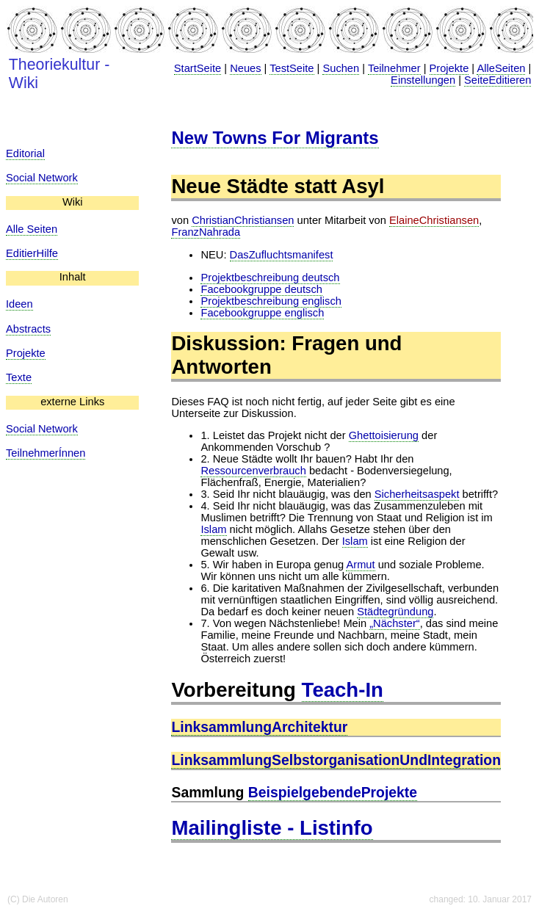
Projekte (449, 68)
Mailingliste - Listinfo (271, 827)
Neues (245, 68)
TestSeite (292, 68)
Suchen (340, 68)
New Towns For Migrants (274, 138)
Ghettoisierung (384, 435)
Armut (360, 564)
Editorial (25, 153)
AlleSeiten (501, 68)
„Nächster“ (394, 623)
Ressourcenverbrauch (252, 470)
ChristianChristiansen (243, 220)
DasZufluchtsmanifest (281, 255)
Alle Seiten (31, 229)
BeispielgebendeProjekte (332, 792)
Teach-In (342, 689)
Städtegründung (395, 611)
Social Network (42, 178)
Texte (19, 377)
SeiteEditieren (497, 80)
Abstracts (28, 329)
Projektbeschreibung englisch (270, 301)
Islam (213, 529)
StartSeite (197, 68)
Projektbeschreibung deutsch (269, 277)
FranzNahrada (205, 232)
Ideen (19, 304)
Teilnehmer (394, 68)
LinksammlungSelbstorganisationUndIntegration (336, 760)
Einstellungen (423, 80)
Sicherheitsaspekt (417, 494)
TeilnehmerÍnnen (45, 453)
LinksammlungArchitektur (259, 727)
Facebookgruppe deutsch (261, 289)
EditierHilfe (32, 253)
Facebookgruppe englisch (262, 313)
